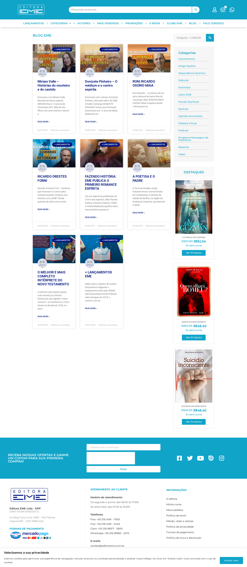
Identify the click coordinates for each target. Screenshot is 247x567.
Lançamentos (186, 58)
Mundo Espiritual (188, 101)
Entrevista (184, 87)
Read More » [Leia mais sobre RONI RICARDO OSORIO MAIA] (139, 114)
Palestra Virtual (187, 123)
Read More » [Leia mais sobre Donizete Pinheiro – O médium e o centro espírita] (91, 122)
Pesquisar (196, 9)
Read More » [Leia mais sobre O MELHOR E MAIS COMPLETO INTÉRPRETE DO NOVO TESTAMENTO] (44, 316)
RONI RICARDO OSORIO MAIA (144, 83)
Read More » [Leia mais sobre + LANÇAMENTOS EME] (91, 308)
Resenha (183, 147)
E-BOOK (154, 23)
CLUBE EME (174, 23)
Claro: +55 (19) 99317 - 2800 (106, 528)
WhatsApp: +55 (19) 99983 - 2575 (109, 533)
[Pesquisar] (210, 38)
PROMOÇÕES (134, 23)
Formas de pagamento (180, 532)
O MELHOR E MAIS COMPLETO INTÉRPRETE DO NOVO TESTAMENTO (53, 278)
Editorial (183, 80)
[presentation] (111, 458)
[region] (123, 557)
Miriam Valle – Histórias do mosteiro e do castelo (54, 85)
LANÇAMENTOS (33, 23)
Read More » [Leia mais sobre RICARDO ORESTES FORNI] (44, 209)
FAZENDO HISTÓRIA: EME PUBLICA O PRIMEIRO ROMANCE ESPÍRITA (101, 182)
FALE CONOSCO (213, 23)
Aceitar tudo (231, 560)
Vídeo (181, 154)
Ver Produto (194, 252)
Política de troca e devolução (183, 537)
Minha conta (173, 504)
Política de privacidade (180, 526)
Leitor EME (184, 94)
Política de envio (176, 515)
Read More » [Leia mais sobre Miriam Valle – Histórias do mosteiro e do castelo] (44, 122)
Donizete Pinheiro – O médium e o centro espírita (101, 85)
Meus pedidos (174, 509)
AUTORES (84, 23)
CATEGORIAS (61, 23)
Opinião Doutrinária (190, 116)
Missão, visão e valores (179, 521)
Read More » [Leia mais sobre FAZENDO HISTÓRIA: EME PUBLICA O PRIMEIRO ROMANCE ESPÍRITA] (91, 217)
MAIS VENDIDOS (108, 23)
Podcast (183, 130)
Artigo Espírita (187, 65)
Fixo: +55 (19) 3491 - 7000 (105, 519)
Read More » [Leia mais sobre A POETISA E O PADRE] (139, 213)
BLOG (193, 23)
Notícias (183, 108)
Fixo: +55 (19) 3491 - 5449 (105, 523)
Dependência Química (191, 73)
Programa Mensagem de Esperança (193, 138)
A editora (171, 498)
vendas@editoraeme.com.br (107, 545)
